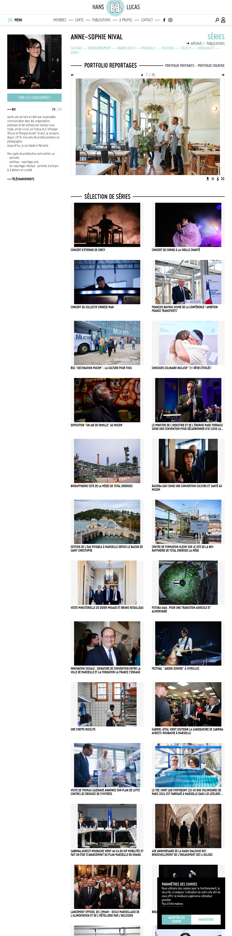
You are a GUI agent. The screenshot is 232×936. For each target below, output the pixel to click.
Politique (168, 48)
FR (54, 109)
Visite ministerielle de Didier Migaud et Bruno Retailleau (107, 608)
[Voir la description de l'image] (218, 179)
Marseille (149, 48)
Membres (59, 20)
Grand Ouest (126, 48)
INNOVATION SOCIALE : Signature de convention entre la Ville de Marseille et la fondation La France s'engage (105, 670)
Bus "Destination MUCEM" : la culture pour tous (101, 368)
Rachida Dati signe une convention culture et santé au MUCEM (187, 487)
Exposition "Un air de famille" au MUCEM (96, 425)
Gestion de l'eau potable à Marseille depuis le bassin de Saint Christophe (107, 548)
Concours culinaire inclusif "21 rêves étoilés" (182, 368)
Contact (147, 20)
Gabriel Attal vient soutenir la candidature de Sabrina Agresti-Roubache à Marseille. (187, 731)
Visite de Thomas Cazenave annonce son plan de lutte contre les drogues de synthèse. (105, 792)
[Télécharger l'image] (208, 179)
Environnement (99, 48)
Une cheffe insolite (83, 729)
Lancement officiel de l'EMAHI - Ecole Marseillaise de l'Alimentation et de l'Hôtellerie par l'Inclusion (105, 913)
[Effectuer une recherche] (217, 20)
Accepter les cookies (176, 920)
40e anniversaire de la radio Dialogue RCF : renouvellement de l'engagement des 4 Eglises (182, 853)
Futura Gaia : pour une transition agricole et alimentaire (181, 609)
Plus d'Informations (172, 904)
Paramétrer (206, 920)
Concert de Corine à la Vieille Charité (176, 250)
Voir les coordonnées (35, 97)
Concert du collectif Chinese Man (92, 307)
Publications (101, 20)
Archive (196, 43)
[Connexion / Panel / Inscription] (223, 20)
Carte (79, 20)
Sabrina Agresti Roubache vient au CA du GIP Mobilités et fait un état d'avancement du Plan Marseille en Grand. (107, 853)
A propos (125, 20)
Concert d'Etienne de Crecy (88, 250)
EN (60, 109)
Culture (76, 48)
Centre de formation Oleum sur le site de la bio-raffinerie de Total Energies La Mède (183, 548)
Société (186, 48)
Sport (75, 52)
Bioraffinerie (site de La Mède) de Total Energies (102, 486)
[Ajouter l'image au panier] (213, 179)
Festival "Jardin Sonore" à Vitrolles (175, 668)
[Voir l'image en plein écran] (223, 179)
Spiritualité (205, 48)
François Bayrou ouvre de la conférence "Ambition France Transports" (185, 309)
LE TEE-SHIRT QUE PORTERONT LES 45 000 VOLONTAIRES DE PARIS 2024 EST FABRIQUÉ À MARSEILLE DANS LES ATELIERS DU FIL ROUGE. (188, 792)
